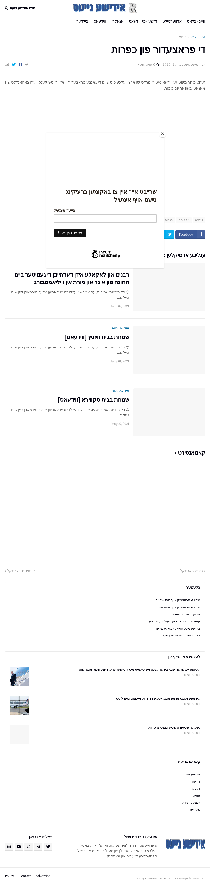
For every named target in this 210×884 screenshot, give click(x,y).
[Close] (162, 133)
